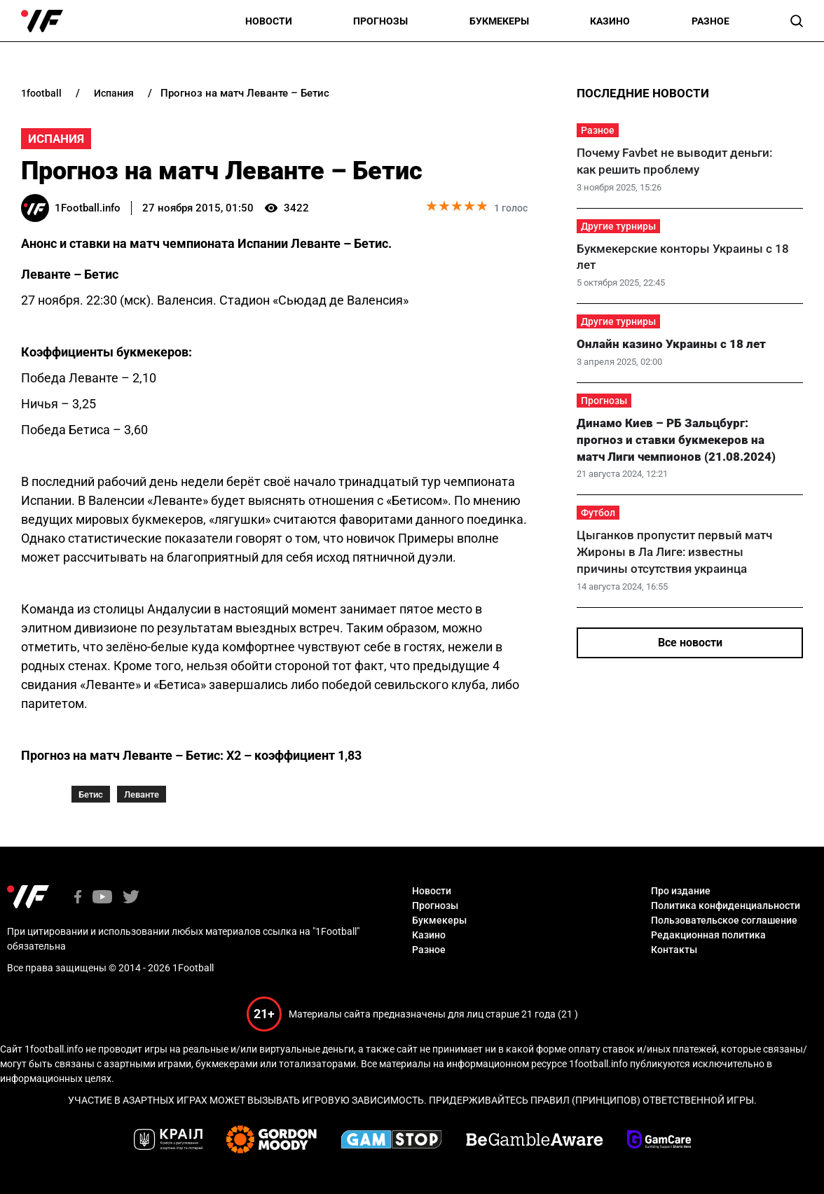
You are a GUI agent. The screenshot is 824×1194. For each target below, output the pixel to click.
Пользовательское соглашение (724, 920)
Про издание (680, 890)
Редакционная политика (708, 934)
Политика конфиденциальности (725, 905)
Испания (56, 139)
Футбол (598, 512)
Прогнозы (380, 21)
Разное (710, 21)
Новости (268, 21)
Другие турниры (618, 226)
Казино (610, 21)
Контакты (674, 949)
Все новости (690, 642)
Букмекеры (499, 21)
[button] (796, 21)
